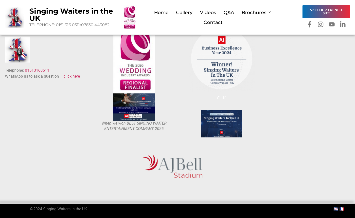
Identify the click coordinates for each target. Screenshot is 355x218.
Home (161, 12)
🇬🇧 (336, 209)
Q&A (229, 12)
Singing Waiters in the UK (71, 14)
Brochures (256, 12)
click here (72, 76)
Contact (213, 22)
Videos (208, 12)
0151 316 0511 (68, 24)
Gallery (184, 12)
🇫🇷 (341, 209)
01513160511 (37, 70)
